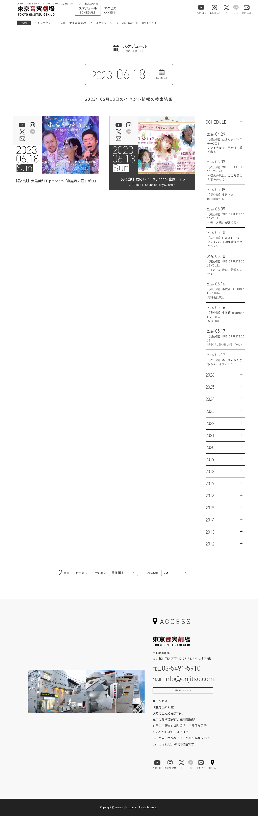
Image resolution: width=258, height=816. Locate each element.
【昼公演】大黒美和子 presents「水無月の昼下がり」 (56, 181)
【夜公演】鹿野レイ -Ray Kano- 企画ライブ (152, 181)
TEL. (177, 668)
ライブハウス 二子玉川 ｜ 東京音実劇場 (60, 23)
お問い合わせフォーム (182, 692)
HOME (24, 22)
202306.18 (27, 154)
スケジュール (104, 23)
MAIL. (183, 678)
